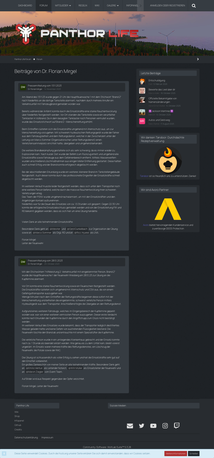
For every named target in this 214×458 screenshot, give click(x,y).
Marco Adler (154, 93)
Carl (150, 84)
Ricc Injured (83, 232)
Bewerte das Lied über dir (162, 89)
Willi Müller (76, 368)
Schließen (193, 453)
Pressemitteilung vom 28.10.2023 (45, 260)
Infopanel (19, 420)
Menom (152, 114)
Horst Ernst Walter (157, 105)
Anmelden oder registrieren (167, 5)
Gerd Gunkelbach (78, 228)
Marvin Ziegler (35, 371)
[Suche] (194, 5)
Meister (56, 228)
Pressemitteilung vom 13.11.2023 (44, 85)
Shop (17, 416)
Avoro (146, 225)
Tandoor (144, 176)
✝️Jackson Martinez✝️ (161, 111)
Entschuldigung (157, 80)
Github (17, 425)
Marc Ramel (154, 123)
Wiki (16, 411)
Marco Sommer (43, 232)
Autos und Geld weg (159, 120)
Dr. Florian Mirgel (35, 89)
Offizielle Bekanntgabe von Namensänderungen (163, 100)
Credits (18, 429)
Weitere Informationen (176, 453)
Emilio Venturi (35, 368)
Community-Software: (107, 447)
